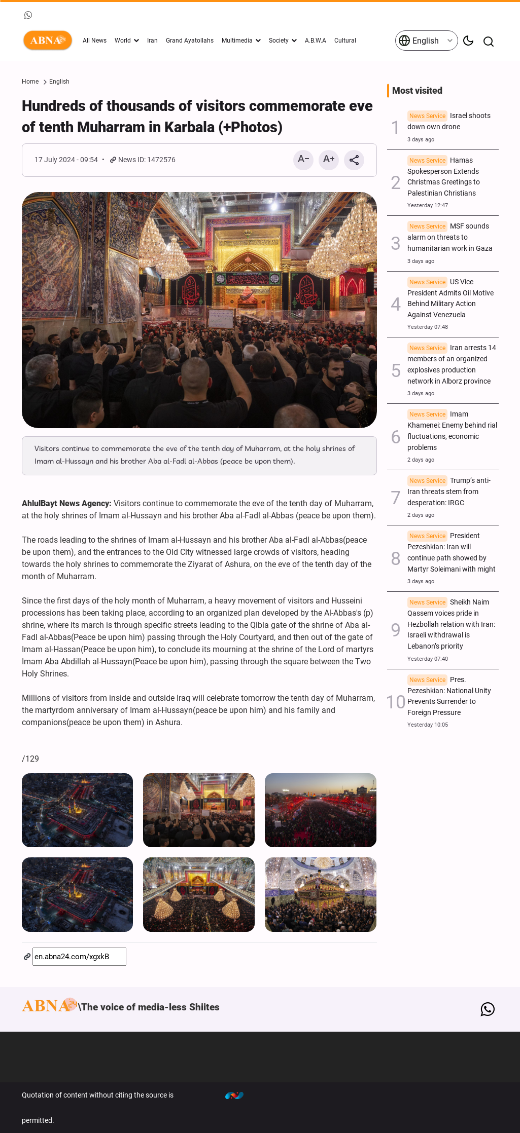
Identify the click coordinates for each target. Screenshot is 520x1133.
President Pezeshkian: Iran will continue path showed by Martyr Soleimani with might (451, 552)
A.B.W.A (315, 40)
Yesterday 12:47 (427, 205)
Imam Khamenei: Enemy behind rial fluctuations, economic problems (452, 430)
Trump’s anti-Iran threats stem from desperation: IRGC (449, 491)
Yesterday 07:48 (427, 327)
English (418, 40)
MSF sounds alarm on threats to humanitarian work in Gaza (450, 237)
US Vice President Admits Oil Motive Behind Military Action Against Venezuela (450, 298)
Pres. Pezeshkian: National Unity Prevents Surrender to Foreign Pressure (449, 696)
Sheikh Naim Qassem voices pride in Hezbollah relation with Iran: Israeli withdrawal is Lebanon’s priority (451, 624)
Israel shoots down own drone (449, 121)
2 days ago (420, 460)
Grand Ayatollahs (190, 40)
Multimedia (237, 40)
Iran (152, 40)
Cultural (345, 40)
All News (95, 40)
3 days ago (420, 139)
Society (279, 40)
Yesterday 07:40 (427, 659)
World (123, 40)
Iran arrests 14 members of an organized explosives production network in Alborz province (451, 364)
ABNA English (50, 40)
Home (30, 81)
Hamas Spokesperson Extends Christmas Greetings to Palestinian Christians (443, 177)
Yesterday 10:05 (427, 725)
